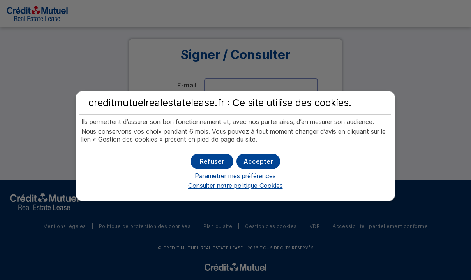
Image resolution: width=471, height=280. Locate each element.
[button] (258, 161)
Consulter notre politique (235, 185)
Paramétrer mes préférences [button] (235, 176)
